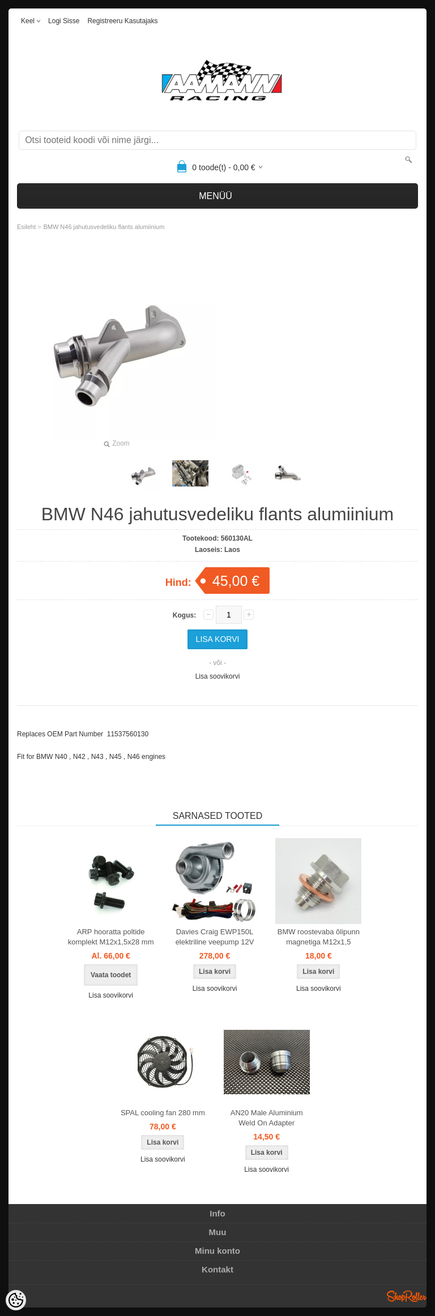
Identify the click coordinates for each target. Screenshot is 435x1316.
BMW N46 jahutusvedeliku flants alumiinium (103, 226)
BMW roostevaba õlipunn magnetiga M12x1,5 (319, 936)
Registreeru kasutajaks (122, 21)
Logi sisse (63, 21)
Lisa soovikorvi (217, 676)
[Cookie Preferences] (16, 1300)
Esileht (26, 226)
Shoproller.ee (407, 1296)
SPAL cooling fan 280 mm (163, 1112)
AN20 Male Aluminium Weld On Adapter (267, 1117)
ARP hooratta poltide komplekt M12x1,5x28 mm (111, 936)
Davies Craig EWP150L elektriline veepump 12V (215, 936)
